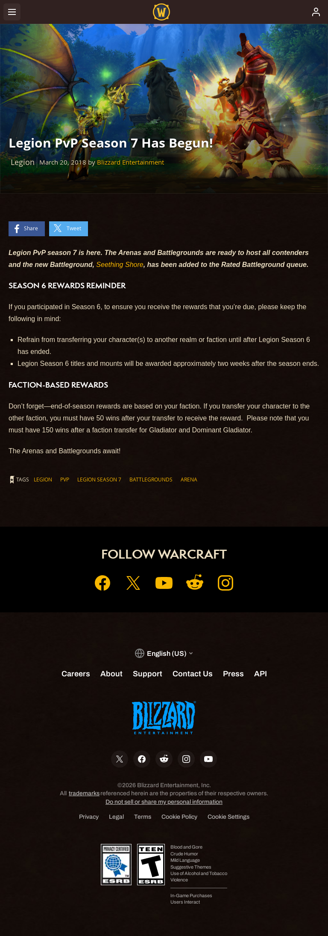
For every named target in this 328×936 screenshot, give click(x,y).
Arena (189, 479)
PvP (64, 479)
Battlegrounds (151, 479)
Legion (43, 479)
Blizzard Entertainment (130, 162)
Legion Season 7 (99, 479)
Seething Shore (119, 264)
